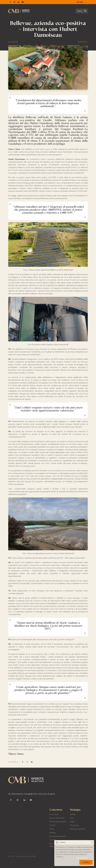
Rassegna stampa (77, 829)
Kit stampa (74, 825)
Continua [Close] (86, 862)
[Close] (92, 842)
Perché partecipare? (58, 822)
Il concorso (54, 814)
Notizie (73, 814)
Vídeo (72, 822)
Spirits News (83, 42)
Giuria (51, 829)
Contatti (52, 840)
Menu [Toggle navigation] (82, 11)
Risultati (52, 833)
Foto (72, 818)
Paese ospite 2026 (57, 818)
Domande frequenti (57, 836)
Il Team (52, 825)
